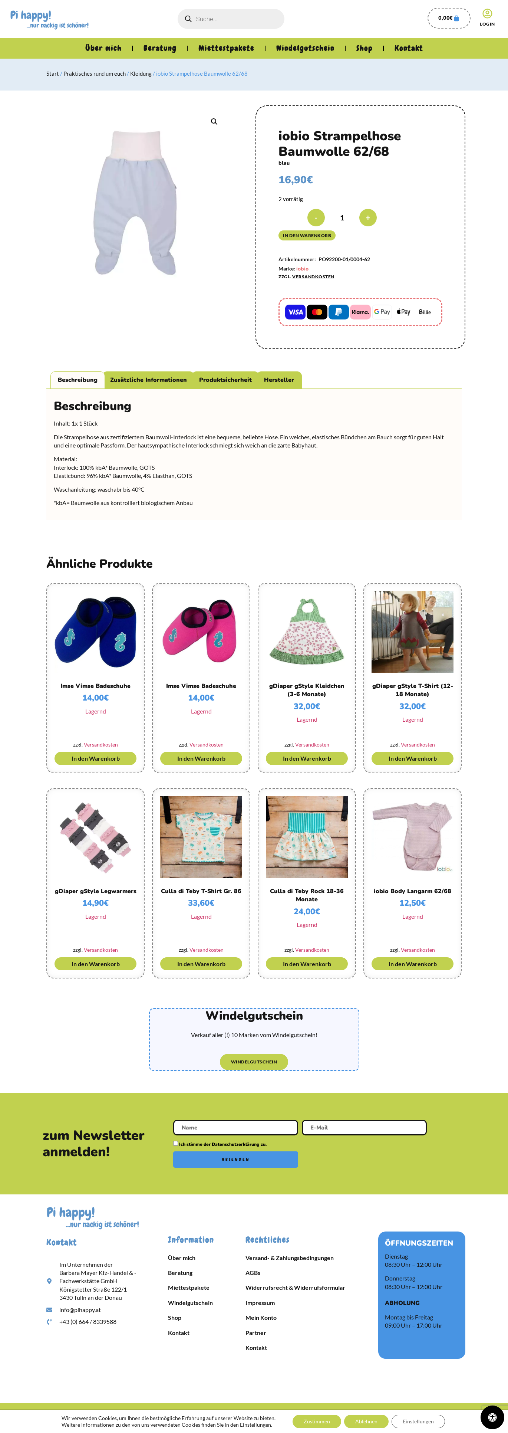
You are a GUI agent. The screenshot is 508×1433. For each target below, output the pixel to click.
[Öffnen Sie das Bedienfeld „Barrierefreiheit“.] (492, 1417)
